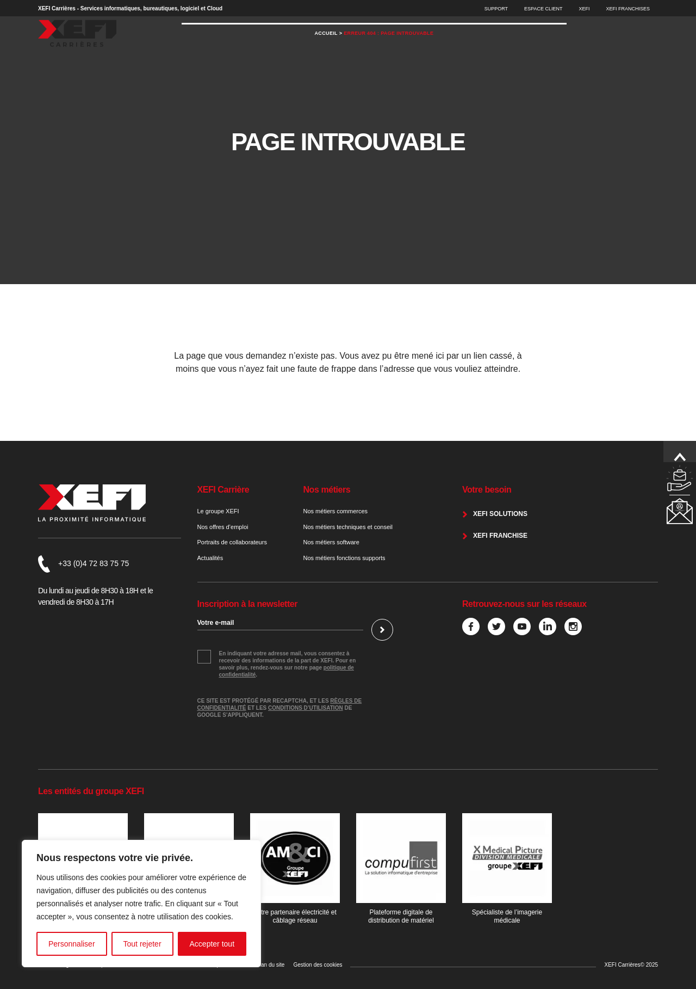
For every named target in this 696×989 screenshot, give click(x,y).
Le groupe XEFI (218, 511)
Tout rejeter (142, 943)
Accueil (326, 54)
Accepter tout (212, 943)
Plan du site (270, 965)
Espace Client (543, 8)
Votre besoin (486, 489)
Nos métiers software (331, 542)
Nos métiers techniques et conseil (348, 527)
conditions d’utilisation (305, 708)
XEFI (584, 8)
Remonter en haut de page (679, 457)
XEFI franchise (500, 535)
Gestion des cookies (317, 965)
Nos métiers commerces (335, 511)
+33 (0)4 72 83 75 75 (93, 563)
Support (496, 8)
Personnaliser (71, 943)
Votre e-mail (215, 622)
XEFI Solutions (500, 514)
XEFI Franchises (628, 8)
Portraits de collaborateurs (232, 542)
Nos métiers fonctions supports (344, 558)
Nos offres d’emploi (222, 527)
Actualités (210, 558)
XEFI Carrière (223, 489)
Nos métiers (327, 489)
